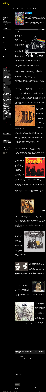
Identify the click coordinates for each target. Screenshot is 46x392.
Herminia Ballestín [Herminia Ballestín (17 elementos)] (5, 90)
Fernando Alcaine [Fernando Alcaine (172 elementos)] (5, 88)
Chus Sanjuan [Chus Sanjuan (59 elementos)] (6, 77)
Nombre (16, 369)
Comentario (17, 361)
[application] (30, 29)
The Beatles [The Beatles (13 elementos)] (6, 116)
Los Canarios (27, 351)
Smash (42, 351)
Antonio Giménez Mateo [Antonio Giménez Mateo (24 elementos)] (6, 71)
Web (15, 379)
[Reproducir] (15, 29)
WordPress (15, 390)
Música (20, 9)
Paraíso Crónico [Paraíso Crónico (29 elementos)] (7, 112)
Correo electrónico (18, 374)
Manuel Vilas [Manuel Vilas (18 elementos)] (4, 103)
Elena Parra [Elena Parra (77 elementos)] (7, 83)
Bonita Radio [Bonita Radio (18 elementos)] (6, 72)
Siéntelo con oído (26, 3)
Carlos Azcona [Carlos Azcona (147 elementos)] (6, 73)
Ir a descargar (17, 31)
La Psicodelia (22, 351)
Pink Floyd (38, 351)
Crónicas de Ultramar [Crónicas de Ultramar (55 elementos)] (7, 78)
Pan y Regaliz (35, 351)
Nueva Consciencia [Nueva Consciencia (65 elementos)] (6, 111)
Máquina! (30, 351)
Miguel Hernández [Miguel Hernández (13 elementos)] (7, 106)
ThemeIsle (43, 390)
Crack (19, 351)
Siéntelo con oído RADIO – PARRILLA (18, 3)
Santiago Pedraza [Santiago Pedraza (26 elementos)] (5, 114)
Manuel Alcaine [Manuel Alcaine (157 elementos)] (7, 102)
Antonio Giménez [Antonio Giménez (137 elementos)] (5, 69)
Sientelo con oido (6, 390)
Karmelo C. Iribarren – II (6, 140)
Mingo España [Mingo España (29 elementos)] (5, 107)
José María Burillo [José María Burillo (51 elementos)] (7, 97)
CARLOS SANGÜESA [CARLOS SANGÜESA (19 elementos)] (5, 75)
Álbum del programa (16, 5)
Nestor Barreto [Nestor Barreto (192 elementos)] (6, 109)
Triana (19, 352)
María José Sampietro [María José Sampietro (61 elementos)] (7, 104)
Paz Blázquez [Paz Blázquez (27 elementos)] (5, 113)
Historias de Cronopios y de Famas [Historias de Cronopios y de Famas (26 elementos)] (7, 90)
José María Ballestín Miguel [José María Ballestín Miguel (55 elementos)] (7, 96)
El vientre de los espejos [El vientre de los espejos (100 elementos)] (6, 85)
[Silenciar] (41, 29)
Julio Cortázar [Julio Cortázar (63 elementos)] (6, 99)
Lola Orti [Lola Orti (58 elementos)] (9, 100)
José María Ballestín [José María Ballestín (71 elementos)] (7, 95)
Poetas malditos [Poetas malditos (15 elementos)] (9, 113)
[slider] (28, 29)
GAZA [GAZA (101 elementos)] (8, 89)
